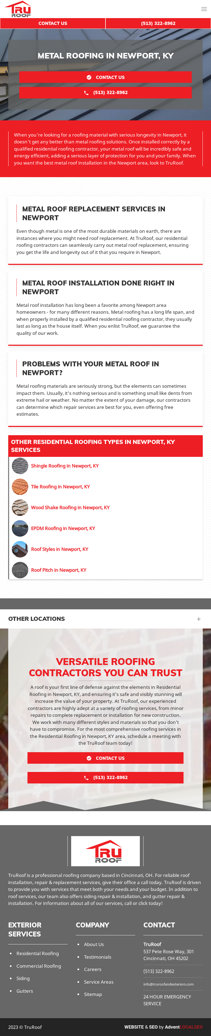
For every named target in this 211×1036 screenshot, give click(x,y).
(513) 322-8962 (158, 971)
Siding (23, 978)
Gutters (24, 991)
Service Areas (98, 982)
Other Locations (36, 618)
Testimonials (97, 957)
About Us (94, 944)
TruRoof (152, 944)
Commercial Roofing (38, 966)
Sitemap (93, 994)
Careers (92, 969)
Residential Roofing (37, 953)
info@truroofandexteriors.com (168, 984)
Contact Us (52, 23)
